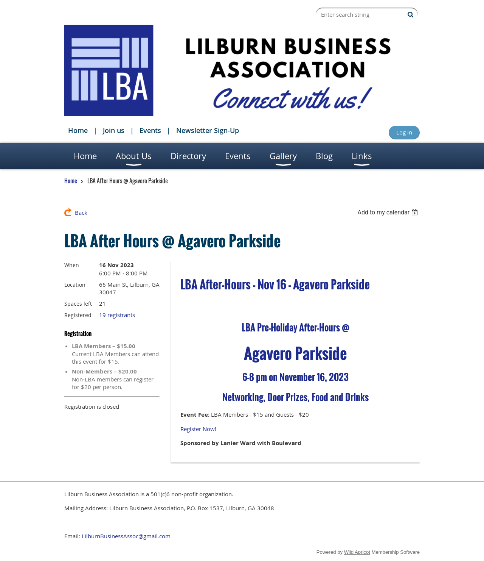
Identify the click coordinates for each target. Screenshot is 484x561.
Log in (404, 132)
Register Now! (198, 429)
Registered (78, 315)
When (71, 265)
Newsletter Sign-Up (207, 130)
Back (81, 212)
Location (74, 284)
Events (150, 130)
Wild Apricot (357, 552)
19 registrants (117, 315)
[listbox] (388, 212)
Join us (113, 130)
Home (78, 130)
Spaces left (78, 303)
